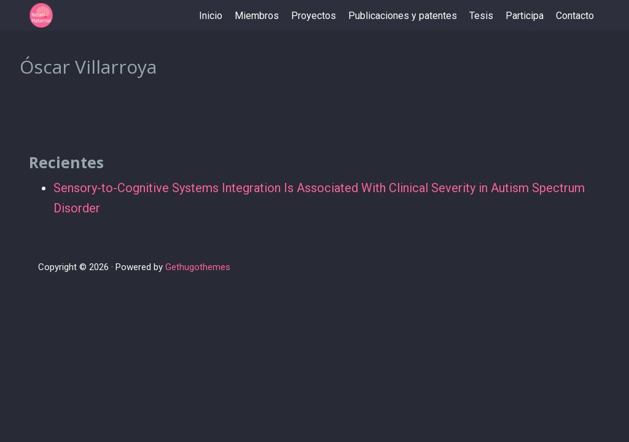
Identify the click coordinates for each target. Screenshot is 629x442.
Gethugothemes (197, 267)
